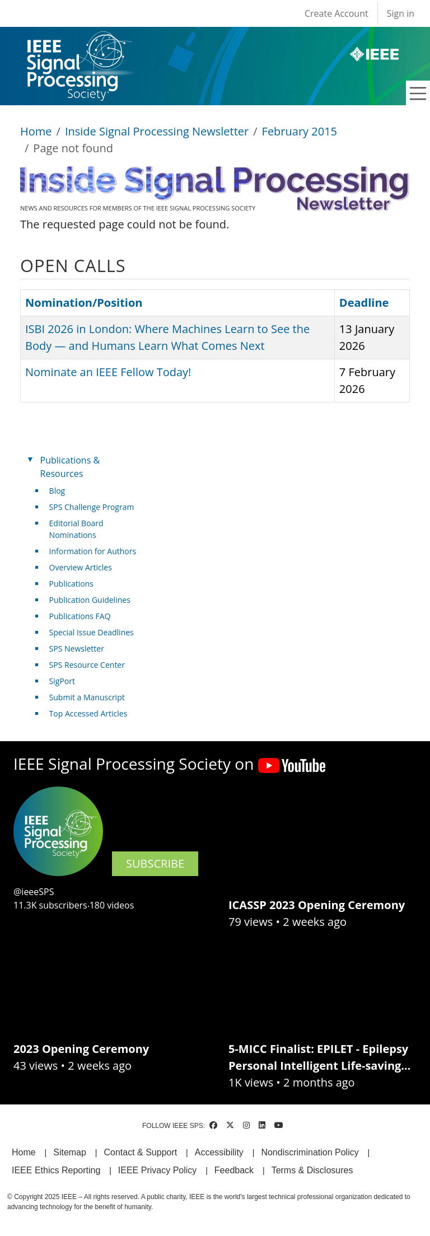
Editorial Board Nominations (76, 529)
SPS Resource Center (87, 664)
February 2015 (299, 131)
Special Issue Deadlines (91, 632)
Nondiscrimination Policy (309, 1152)
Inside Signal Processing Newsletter (157, 131)
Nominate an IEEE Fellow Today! (108, 372)
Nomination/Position (83, 302)
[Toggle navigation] (418, 93)
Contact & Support (140, 1152)
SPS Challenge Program (91, 507)
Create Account (336, 13)
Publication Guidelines (89, 599)
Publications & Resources (70, 467)
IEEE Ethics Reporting (56, 1170)
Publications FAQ (80, 616)
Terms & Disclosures (312, 1170)
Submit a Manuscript (87, 697)
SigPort (62, 681)
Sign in (400, 13)
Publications (71, 583)
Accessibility (219, 1152)
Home (36, 131)
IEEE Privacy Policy (157, 1170)
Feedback (234, 1170)
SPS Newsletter (76, 648)
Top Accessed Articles (88, 713)
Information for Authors (93, 551)
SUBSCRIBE (155, 863)
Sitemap (69, 1152)
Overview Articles (80, 567)
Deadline (364, 302)
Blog (57, 490)
